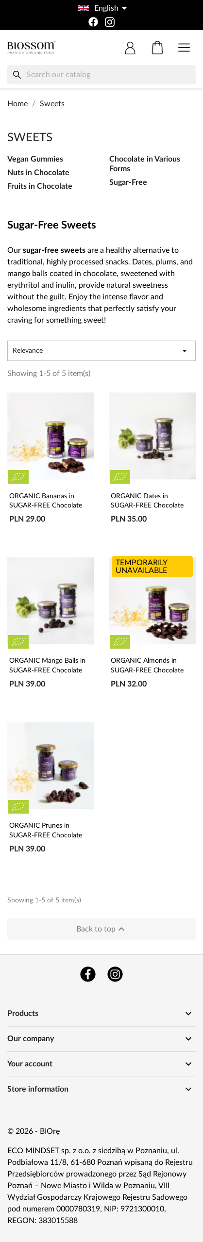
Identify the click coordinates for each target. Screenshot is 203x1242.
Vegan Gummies (35, 159)
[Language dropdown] (101, 8)
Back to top (101, 929)
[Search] (101, 74)
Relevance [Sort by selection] (101, 351)
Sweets (29, 138)
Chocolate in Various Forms (144, 164)
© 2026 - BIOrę (33, 1131)
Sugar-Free (128, 182)
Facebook (88, 974)
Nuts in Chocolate (38, 173)
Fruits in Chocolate (39, 186)
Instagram (115, 974)
